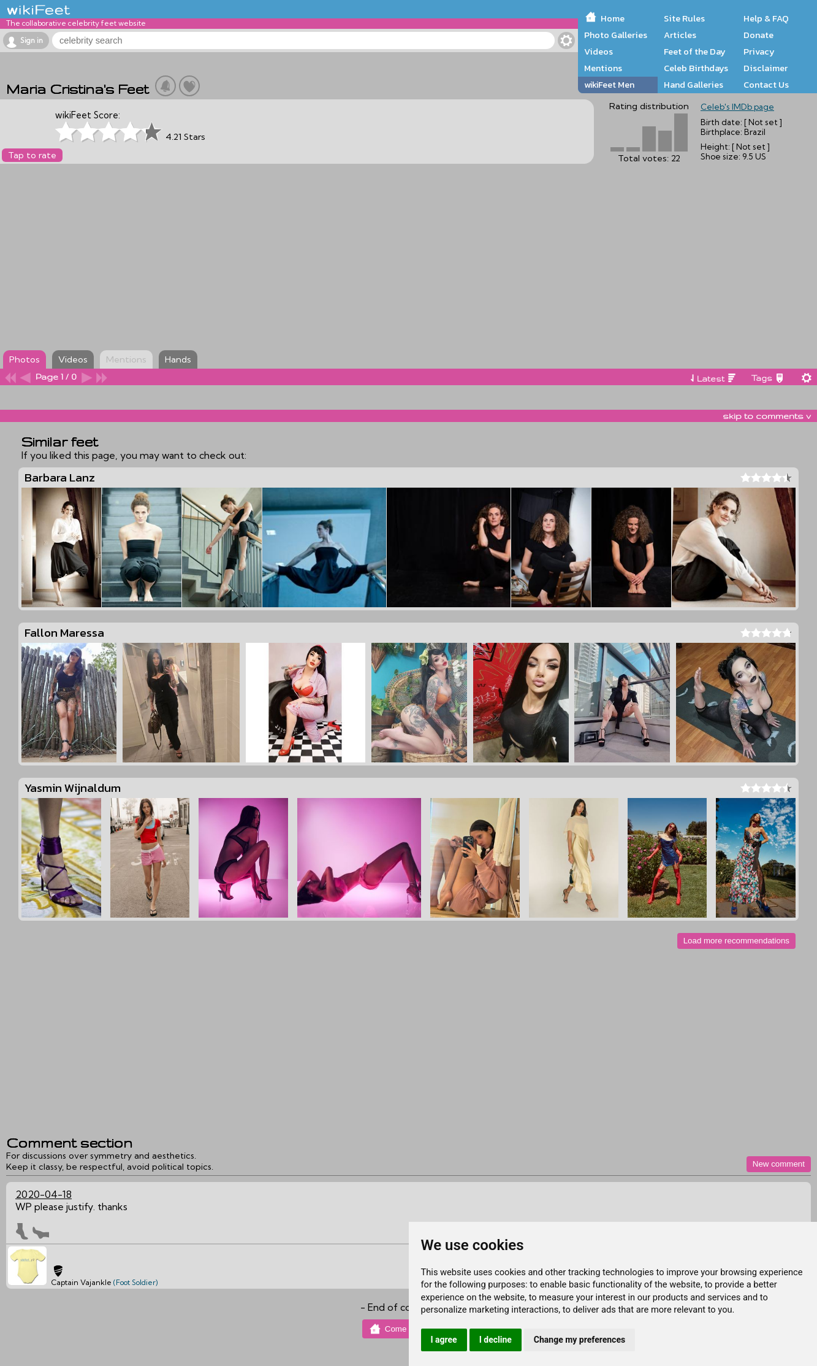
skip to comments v (767, 416)
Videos (598, 51)
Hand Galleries (693, 84)
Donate (758, 35)
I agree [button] (444, 1340)
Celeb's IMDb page (737, 107)
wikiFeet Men (609, 84)
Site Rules (684, 18)
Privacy (759, 51)
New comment (779, 1163)
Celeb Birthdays (696, 68)
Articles (680, 35)
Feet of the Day (695, 51)
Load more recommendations (736, 940)
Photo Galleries (615, 35)
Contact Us (766, 84)
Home (613, 18)
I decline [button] (495, 1340)
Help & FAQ (766, 18)
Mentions (603, 68)
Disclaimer (765, 68)
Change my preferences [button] (579, 1340)
